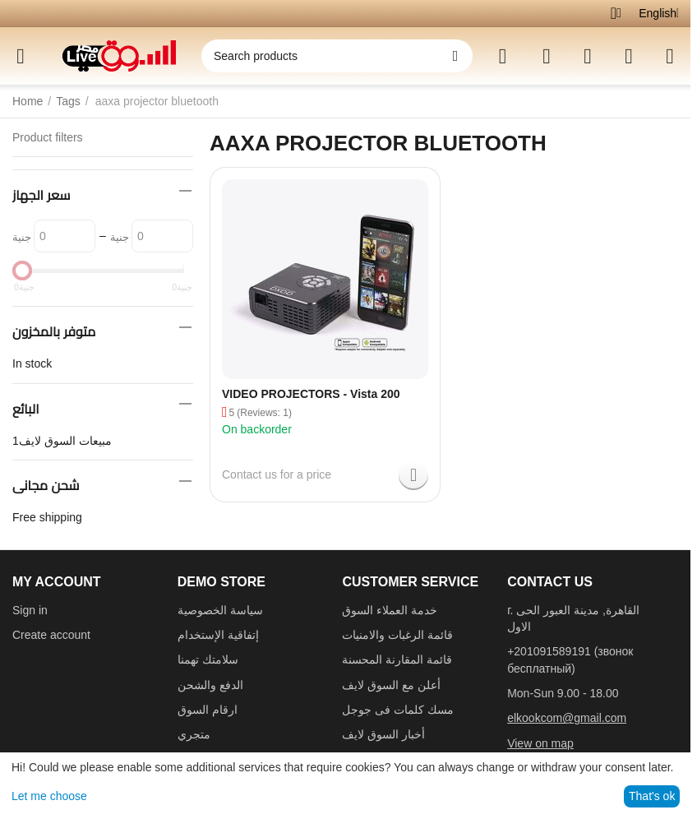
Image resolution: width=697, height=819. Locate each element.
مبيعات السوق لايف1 (62, 440)
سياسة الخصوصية (220, 610)
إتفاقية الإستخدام (218, 634)
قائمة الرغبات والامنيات (397, 634)
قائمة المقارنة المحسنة (397, 659)
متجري (194, 734)
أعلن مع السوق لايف (391, 685)
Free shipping (47, 517)
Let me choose (49, 796)
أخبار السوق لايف (383, 734)
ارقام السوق (208, 709)
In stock (32, 363)
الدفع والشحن (210, 685)
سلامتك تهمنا (208, 659)
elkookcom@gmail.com (566, 717)
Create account (51, 634)
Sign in (30, 610)
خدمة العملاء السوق (389, 610)
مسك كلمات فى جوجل (398, 709)
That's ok (652, 796)
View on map (540, 743)
